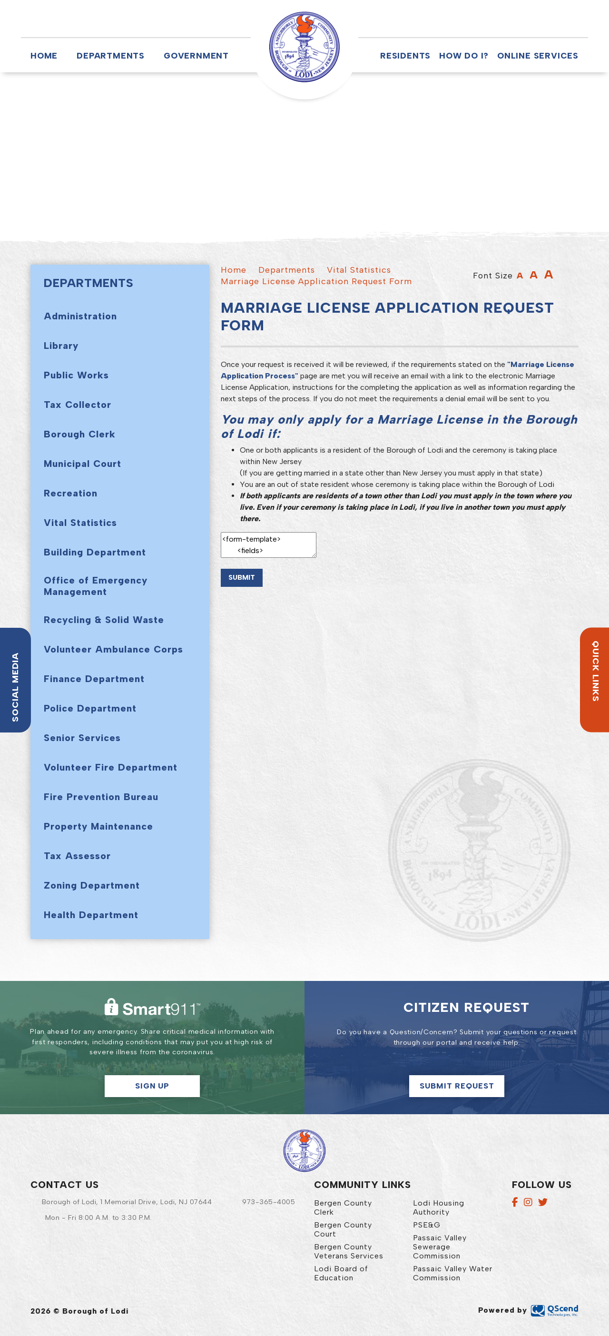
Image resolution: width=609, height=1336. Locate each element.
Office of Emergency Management (95, 585)
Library (61, 345)
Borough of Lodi (304, 47)
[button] (386, 18)
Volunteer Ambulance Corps (113, 649)
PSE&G (427, 1224)
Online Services (538, 55)
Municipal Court (82, 463)
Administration (80, 316)
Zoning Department (92, 885)
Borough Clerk (80, 434)
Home (44, 55)
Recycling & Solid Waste (104, 619)
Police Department (90, 708)
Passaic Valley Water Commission (452, 1273)
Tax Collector (77, 404)
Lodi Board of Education (341, 1273)
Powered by (528, 1310)
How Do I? (464, 55)
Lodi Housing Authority (438, 1207)
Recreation (71, 493)
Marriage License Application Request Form (316, 281)
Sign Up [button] (152, 1085)
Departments (111, 55)
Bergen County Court (343, 1229)
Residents (405, 55)
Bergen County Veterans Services (348, 1251)
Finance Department (94, 678)
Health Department (91, 914)
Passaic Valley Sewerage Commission (440, 1246)
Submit (241, 577)
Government (196, 55)
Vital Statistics (80, 522)
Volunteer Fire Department (110, 767)
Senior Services (82, 737)
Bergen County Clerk (343, 1207)
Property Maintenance (98, 826)
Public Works (76, 375)
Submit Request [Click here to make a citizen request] (457, 1085)
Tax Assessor (77, 855)
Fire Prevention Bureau (101, 796)
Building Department (95, 552)
